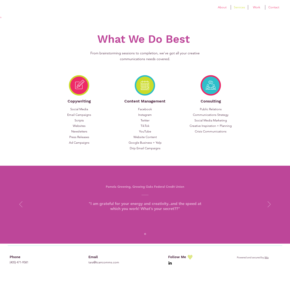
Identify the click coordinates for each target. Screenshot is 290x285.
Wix (267, 257)
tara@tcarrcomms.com (103, 262)
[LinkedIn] (170, 263)
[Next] (269, 204)
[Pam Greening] (145, 234)
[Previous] (20, 204)
